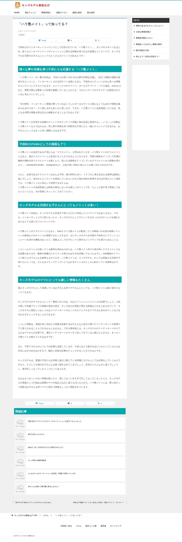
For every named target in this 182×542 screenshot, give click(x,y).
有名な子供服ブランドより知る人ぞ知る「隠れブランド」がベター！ (98, 502)
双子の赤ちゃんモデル (36, 434)
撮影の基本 (77, 12)
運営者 (103, 526)
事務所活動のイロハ (144, 38)
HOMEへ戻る (66, 526)
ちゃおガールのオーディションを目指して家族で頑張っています (52, 473)
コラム (21, 35)
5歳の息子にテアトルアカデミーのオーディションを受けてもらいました (55, 421)
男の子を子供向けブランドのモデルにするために (33, 502)
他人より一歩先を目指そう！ (148, 56)
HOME (17, 12)
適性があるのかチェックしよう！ (150, 26)
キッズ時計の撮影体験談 (37, 460)
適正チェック (30, 12)
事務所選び (46, 12)
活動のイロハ (61, 12)
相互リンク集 (91, 526)
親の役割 (91, 12)
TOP (25, 515)
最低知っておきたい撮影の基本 (149, 44)
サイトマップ (115, 526)
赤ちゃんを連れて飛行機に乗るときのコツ (43, 486)
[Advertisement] (151, 108)
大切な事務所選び (143, 32)
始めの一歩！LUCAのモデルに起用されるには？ (46, 447)
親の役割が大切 (142, 50)
